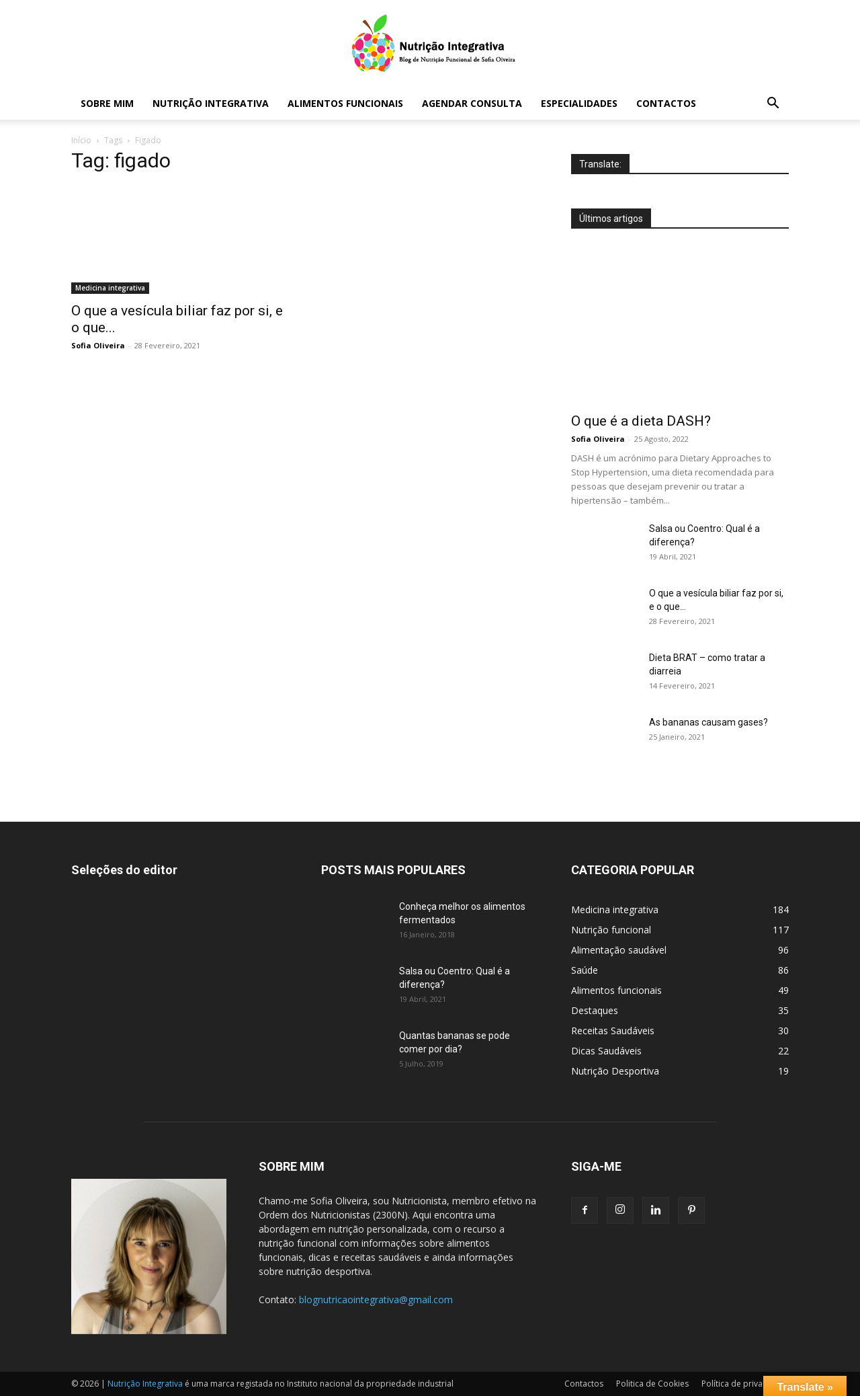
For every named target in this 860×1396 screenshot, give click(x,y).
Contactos (666, 103)
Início (81, 140)
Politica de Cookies (652, 1383)
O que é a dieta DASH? (641, 421)
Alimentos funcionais (345, 103)
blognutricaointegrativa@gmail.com (376, 1299)
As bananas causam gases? (708, 722)
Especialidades (579, 103)
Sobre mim (107, 103)
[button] (773, 104)
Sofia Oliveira (98, 345)
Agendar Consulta (472, 103)
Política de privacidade (745, 1383)
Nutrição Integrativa (211, 103)
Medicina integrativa (110, 288)
